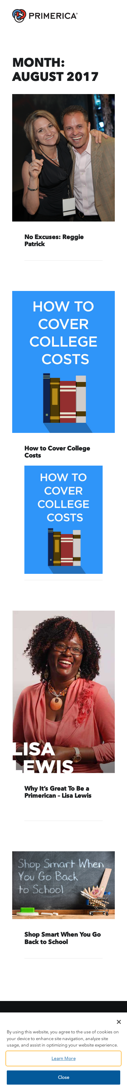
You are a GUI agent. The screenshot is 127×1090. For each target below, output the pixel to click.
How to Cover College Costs (57, 452)
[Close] (118, 1021)
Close (63, 1077)
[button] (63, 158)
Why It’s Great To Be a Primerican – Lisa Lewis (57, 792)
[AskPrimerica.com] (45, 16)
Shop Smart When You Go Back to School (62, 938)
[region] (63, 1051)
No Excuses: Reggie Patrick (54, 240)
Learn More (63, 1058)
